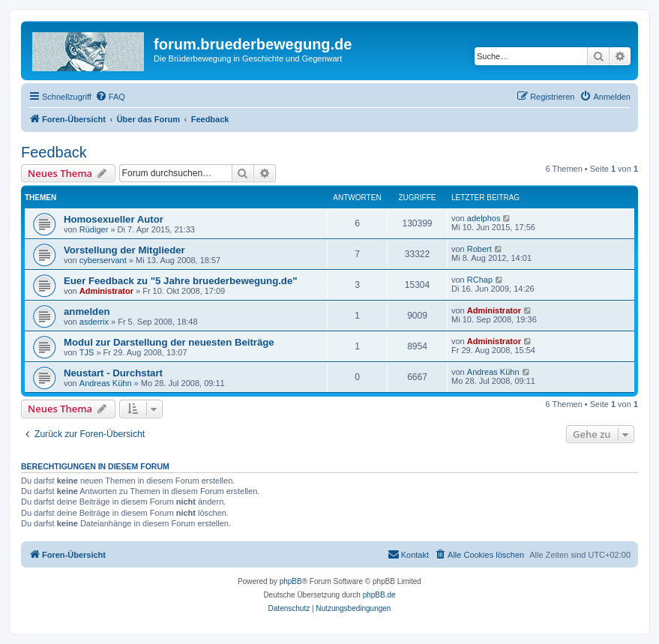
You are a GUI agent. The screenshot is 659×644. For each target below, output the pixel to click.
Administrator (106, 290)
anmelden (87, 311)
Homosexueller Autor (113, 219)
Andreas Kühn (105, 383)
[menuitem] (110, 97)
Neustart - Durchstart (113, 373)
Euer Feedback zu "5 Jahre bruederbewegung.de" (181, 280)
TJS (86, 352)
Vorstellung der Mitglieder (124, 250)
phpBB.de (379, 595)
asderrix (94, 321)
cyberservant (103, 260)
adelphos (484, 218)
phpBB (291, 581)
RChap (480, 279)
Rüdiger (94, 229)
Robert (479, 248)
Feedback (54, 152)
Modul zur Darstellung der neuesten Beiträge (169, 342)
